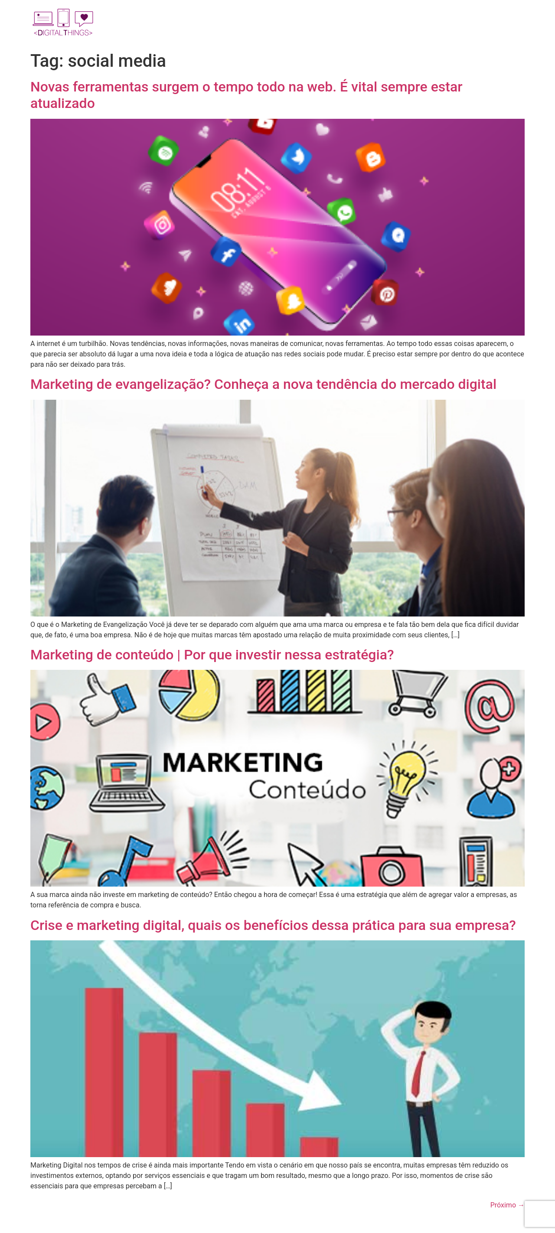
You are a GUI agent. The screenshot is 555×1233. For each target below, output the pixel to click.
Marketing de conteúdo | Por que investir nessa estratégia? (212, 654)
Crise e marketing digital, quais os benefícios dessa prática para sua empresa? (273, 925)
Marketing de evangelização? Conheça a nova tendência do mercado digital (263, 384)
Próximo (507, 1205)
